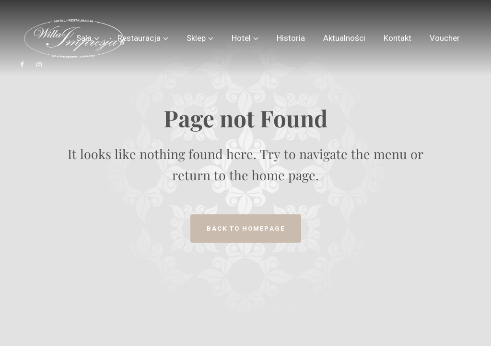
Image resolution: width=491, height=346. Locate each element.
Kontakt (397, 38)
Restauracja (139, 38)
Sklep (196, 38)
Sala (84, 38)
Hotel (241, 38)
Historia (291, 38)
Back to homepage (246, 228)
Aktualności (344, 38)
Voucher (445, 38)
